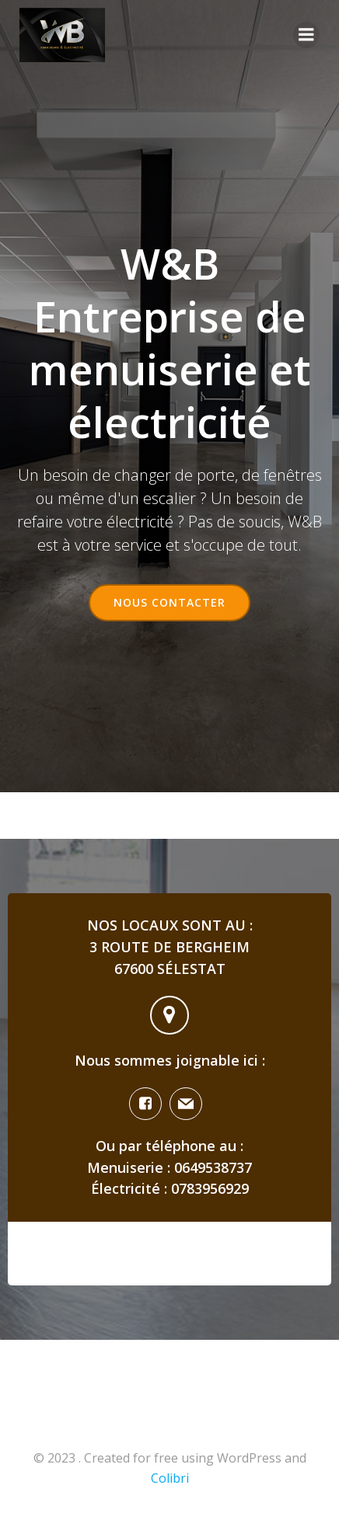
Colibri (170, 1478)
